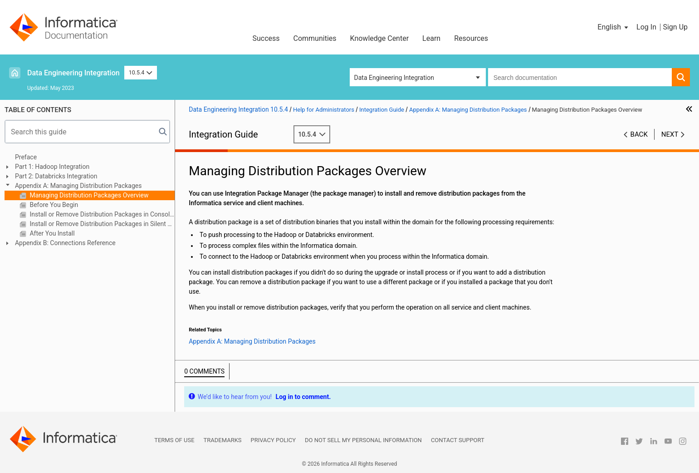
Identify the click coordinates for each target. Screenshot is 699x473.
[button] (613, 27)
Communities (315, 38)
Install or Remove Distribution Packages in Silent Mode (101, 223)
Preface (26, 157)
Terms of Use (174, 440)
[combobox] (580, 77)
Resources (471, 38)
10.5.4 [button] (140, 72)
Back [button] (639, 134)
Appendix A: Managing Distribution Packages (78, 185)
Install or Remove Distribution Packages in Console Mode (101, 214)
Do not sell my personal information (363, 440)
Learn (431, 38)
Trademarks (223, 440)
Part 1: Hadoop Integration (52, 166)
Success (265, 38)
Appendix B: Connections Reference (65, 242)
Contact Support (457, 440)
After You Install (51, 233)
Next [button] (670, 134)
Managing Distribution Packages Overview (88, 195)
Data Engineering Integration (73, 73)
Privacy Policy (273, 440)
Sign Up (675, 27)
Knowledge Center (379, 38)
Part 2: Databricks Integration (56, 176)
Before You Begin (53, 204)
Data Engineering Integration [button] (394, 77)
